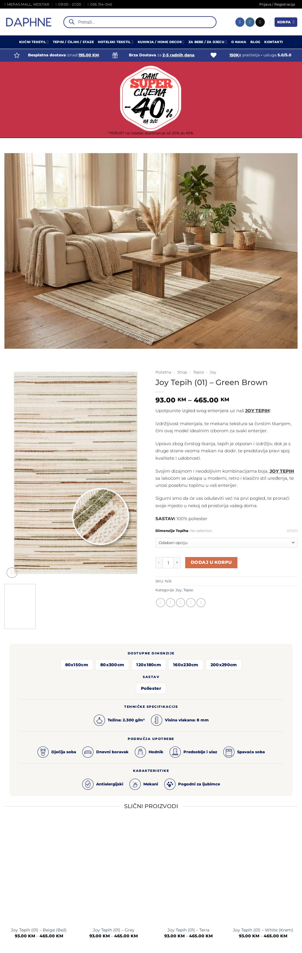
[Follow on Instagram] (250, 22)
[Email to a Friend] (180, 602)
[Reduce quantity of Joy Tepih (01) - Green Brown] (159, 562)
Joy (213, 372)
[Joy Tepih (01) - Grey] (113, 872)
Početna (163, 372)
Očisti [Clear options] (292, 531)
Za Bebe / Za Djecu (207, 42)
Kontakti (273, 42)
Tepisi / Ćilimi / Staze (73, 42)
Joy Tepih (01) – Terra (188, 930)
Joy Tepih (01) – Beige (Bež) (39, 930)
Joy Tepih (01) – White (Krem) (263, 930)
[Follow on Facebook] (239, 22)
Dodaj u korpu (211, 562)
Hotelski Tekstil (116, 42)
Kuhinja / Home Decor (161, 42)
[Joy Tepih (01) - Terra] (188, 872)
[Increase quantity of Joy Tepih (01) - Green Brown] (177, 562)
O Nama (238, 42)
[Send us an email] (260, 22)
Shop (182, 372)
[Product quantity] (168, 562)
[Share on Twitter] (170, 602)
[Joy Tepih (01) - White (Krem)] (263, 872)
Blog (255, 42)
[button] (286, 22)
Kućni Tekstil (34, 42)
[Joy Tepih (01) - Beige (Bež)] (38, 872)
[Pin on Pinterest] (190, 602)
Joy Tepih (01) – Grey (113, 930)
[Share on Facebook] (160, 602)
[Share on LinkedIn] (201, 602)
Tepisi (198, 372)
